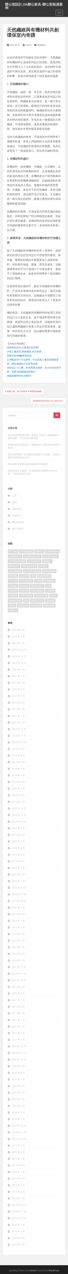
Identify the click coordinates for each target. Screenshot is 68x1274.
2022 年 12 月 (18, 887)
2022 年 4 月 (18, 940)
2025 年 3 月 (18, 709)
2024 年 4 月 (18, 781)
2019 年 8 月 (18, 1152)
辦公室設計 (18, 528)
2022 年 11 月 (18, 894)
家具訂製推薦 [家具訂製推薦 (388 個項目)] (49, 571)
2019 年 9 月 (18, 1145)
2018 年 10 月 (18, 1218)
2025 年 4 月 (18, 702)
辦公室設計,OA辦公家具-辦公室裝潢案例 (34, 5)
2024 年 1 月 (18, 801)
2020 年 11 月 (18, 1052)
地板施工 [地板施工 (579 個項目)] (47, 561)
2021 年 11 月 (18, 973)
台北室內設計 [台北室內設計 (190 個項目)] (34, 561)
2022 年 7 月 (18, 920)
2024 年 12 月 (18, 729)
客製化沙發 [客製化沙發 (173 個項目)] (14, 566)
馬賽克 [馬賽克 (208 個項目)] (12, 605)
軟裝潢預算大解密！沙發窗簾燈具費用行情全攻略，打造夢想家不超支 (32, 472)
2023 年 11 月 (18, 815)
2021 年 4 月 (18, 1019)
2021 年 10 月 (18, 980)
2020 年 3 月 (18, 1105)
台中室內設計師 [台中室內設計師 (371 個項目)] (50, 556)
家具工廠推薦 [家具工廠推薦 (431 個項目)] (15, 571)
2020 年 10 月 (18, 1059)
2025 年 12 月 (18, 649)
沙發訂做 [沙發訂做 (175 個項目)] (13, 595)
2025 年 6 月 (18, 689)
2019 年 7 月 (18, 1158)
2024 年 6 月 (18, 768)
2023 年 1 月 (18, 881)
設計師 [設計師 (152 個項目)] (53, 595)
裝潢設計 (42, 44)
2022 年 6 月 (18, 927)
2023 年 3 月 (18, 867)
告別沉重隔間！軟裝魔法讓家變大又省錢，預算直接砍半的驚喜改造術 (34, 456)
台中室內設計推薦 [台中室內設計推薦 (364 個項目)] (17, 561)
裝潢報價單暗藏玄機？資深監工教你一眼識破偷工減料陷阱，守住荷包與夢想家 (34, 436)
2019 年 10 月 (18, 1138)
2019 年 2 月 (18, 1191)
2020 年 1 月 (18, 1119)
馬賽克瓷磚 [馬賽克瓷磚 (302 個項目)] (36, 605)
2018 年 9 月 (18, 1224)
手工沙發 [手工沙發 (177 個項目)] (13, 580)
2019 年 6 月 (18, 1165)
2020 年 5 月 (18, 1092)
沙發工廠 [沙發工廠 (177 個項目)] (24, 590)
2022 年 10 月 (18, 900)
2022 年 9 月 (18, 907)
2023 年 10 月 (18, 821)
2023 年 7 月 (18, 841)
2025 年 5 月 (18, 696)
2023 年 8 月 (18, 834)
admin (28, 44)
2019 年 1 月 (18, 1198)
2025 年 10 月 (18, 662)
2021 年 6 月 (18, 1006)
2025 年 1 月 (18, 722)
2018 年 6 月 (18, 1244)
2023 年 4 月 (18, 861)
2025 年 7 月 (18, 682)
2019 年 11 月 (18, 1132)
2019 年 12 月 (18, 1125)
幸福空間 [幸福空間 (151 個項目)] (24, 575)
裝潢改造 (17, 508)
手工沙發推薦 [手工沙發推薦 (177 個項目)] (26, 580)
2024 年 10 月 (18, 742)
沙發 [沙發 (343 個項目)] (48, 585)
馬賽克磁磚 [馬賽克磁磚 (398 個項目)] (49, 605)
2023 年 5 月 (18, 854)
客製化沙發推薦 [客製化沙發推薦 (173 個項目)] (29, 566)
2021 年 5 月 (18, 1013)
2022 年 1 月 (18, 960)
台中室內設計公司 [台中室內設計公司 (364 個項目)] (32, 556)
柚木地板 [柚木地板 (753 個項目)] (24, 585)
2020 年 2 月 (18, 1112)
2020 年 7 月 (18, 1079)
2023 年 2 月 (18, 874)
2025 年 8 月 (18, 676)
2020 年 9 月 (18, 1066)
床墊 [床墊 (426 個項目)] (33, 575)
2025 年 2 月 (18, 715)
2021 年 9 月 (18, 986)
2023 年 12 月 (18, 808)
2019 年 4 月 (18, 1178)
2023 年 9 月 (18, 828)
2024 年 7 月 (18, 762)
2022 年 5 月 (18, 933)
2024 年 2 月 (18, 795)
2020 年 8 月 (18, 1072)
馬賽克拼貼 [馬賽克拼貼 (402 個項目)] (23, 605)
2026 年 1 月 (18, 643)
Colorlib (32, 1270)
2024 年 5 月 (18, 775)
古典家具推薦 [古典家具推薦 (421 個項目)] (26, 551)
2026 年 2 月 (18, 636)
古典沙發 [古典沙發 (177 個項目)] (39, 551)
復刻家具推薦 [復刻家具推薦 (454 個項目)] (44, 575)
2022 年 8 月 (18, 914)
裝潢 (14, 502)
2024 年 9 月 (18, 748)
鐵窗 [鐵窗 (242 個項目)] (26, 600)
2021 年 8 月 (18, 993)
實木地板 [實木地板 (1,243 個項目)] (13, 575)
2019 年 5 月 (18, 1171)
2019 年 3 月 (18, 1185)
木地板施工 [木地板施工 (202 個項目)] (49, 580)
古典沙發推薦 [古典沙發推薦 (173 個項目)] (52, 551)
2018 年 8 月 (18, 1231)
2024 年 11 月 (18, 735)
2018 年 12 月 (18, 1205)
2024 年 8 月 (18, 755)
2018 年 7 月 (18, 1238)
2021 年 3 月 (18, 1026)
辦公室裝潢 (18, 522)
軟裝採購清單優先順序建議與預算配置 (28, 464)
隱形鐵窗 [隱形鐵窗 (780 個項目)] (50, 600)
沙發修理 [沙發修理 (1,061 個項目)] (13, 590)
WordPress (53, 1270)
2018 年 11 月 (18, 1211)
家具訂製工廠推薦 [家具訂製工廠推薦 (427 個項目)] (32, 571)
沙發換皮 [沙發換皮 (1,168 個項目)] (50, 590)
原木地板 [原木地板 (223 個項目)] (13, 551)
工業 (14, 495)
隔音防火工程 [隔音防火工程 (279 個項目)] (37, 600)
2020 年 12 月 (18, 1046)
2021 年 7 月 (18, 1000)
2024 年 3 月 (18, 788)
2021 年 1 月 (18, 1039)
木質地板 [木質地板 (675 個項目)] (13, 585)
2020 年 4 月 (18, 1099)
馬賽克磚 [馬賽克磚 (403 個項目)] (13, 610)
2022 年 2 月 (18, 953)
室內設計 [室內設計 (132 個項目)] (43, 566)
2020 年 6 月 (18, 1086)
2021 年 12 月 (18, 967)
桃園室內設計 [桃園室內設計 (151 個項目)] (37, 585)
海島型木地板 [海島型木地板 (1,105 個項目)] (41, 595)
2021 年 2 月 (18, 1033)
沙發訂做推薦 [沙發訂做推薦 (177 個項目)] (26, 595)
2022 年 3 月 (18, 947)
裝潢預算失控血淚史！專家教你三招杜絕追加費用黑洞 (34, 446)
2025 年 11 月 (18, 656)
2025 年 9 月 (18, 669)
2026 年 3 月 (18, 629)
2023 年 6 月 (18, 848)
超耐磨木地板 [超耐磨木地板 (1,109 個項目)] (15, 600)
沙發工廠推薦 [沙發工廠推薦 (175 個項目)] (37, 590)
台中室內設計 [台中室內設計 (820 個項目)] (15, 556)
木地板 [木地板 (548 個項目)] (38, 580)
